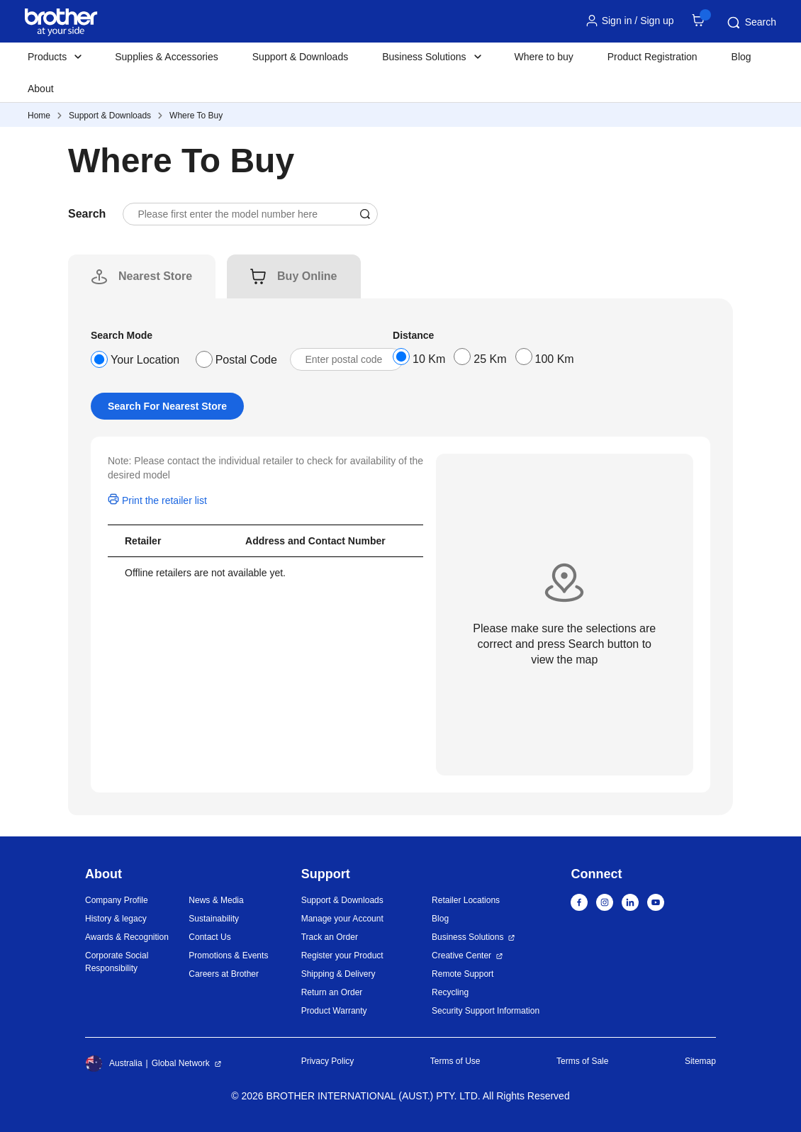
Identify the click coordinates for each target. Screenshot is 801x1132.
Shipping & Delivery (338, 974)
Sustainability (214, 919)
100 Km (554, 359)
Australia (113, 1063)
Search (750, 22)
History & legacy (116, 919)
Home (39, 116)
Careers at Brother (224, 974)
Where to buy (544, 56)
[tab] (155, 276)
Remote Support (462, 974)
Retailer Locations (466, 900)
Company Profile (116, 900)
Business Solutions (467, 937)
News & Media (216, 900)
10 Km (429, 359)
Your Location (145, 360)
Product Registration (652, 56)
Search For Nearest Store (167, 406)
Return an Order (332, 992)
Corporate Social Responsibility (116, 962)
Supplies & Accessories (166, 56)
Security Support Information (485, 1011)
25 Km (490, 359)
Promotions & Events (228, 955)
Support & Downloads (300, 56)
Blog (741, 56)
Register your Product (342, 955)
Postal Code (246, 360)
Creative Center (461, 955)
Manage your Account (342, 919)
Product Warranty (334, 1011)
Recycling (450, 992)
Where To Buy (196, 116)
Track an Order (329, 937)
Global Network (181, 1063)
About (41, 88)
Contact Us (209, 937)
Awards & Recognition (127, 937)
